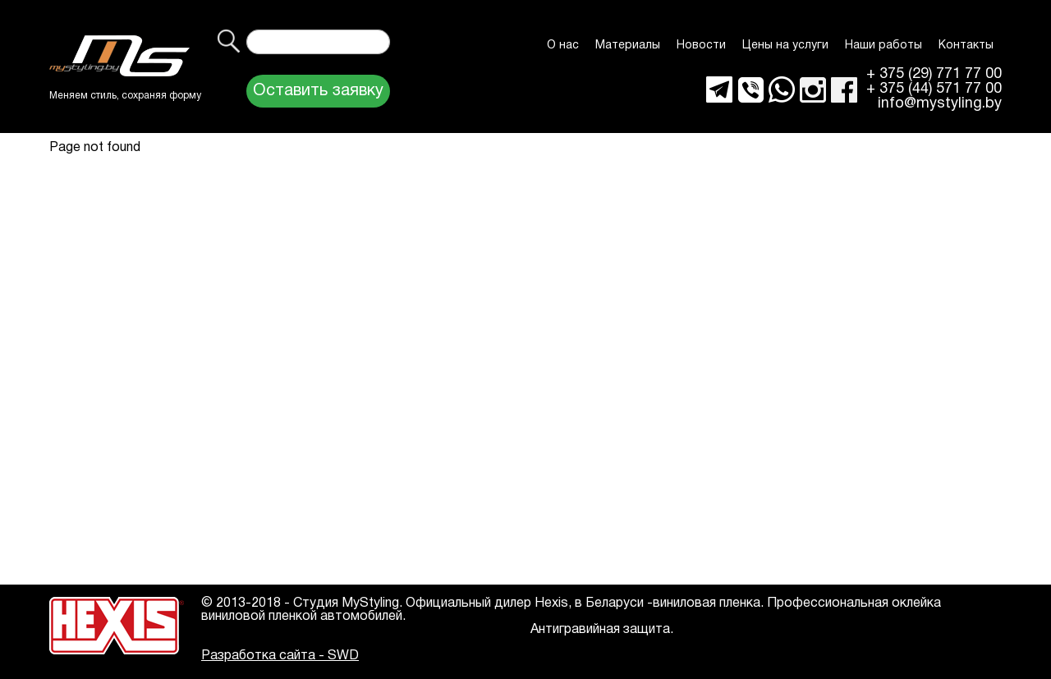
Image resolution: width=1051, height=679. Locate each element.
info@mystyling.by (940, 104)
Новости (701, 45)
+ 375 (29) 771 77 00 (934, 74)
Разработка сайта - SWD (280, 656)
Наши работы (883, 45)
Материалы (627, 45)
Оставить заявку (318, 91)
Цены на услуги (785, 45)
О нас (563, 45)
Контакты (966, 45)
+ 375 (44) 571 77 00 (934, 89)
